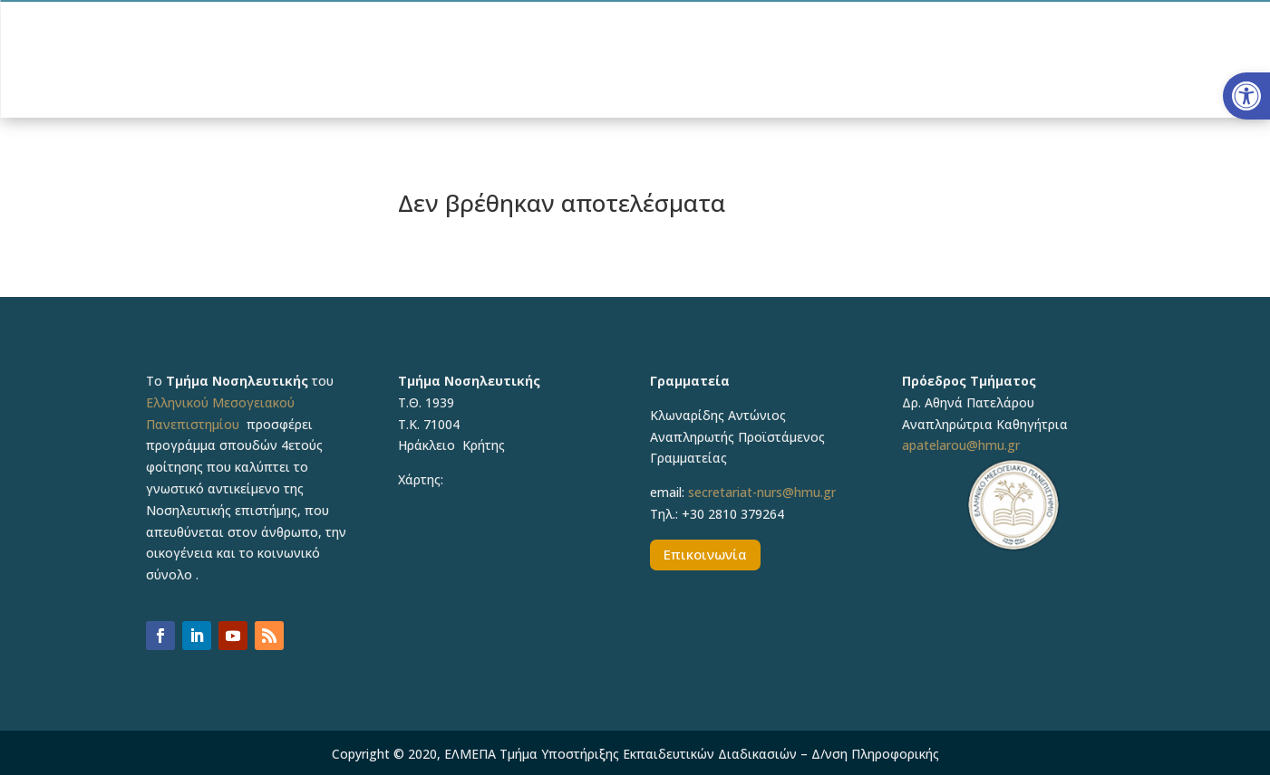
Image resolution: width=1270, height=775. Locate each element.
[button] (1246, 96)
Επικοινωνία (705, 554)
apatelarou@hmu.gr (961, 445)
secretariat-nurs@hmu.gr (762, 492)
